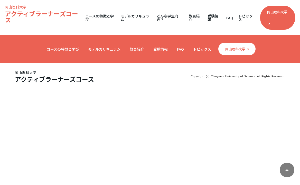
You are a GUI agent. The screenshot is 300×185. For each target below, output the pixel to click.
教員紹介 (194, 17)
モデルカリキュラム (134, 17)
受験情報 (213, 17)
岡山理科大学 (277, 17)
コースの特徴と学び (99, 17)
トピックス (245, 17)
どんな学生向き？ (167, 17)
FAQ (229, 17)
